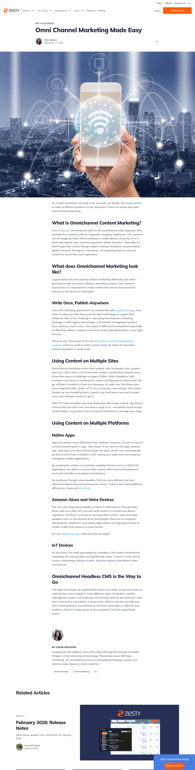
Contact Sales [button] (177, 10)
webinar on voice (71, 533)
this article (84, 488)
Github (168, 3)
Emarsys (64, 230)
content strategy (125, 310)
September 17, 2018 (53, 42)
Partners (90, 10)
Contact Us (180, 3)
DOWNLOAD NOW (174, 766)
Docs (159, 3)
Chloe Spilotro (50, 40)
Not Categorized (44, 23)
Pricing (101, 10)
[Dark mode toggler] (190, 3)
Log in (157, 10)
